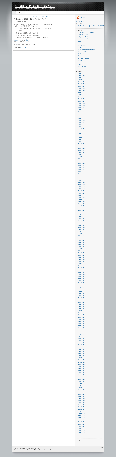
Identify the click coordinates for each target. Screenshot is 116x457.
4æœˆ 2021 (81, 171)
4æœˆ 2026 (81, 73)
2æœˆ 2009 (81, 430)
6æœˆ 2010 (81, 396)
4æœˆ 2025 (81, 92)
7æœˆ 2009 (81, 420)
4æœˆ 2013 (81, 325)
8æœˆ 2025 (81, 84)
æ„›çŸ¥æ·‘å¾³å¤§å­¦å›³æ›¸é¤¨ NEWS (33, 5)
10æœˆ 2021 (81, 159)
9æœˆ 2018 (81, 218)
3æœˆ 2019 (81, 208)
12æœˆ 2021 (81, 154)
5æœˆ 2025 (81, 90)
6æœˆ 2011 (81, 370)
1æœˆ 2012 (81, 355)
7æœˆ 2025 (81, 86)
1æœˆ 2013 (81, 332)
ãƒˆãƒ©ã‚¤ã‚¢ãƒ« (82, 47)
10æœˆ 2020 (81, 180)
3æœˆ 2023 (81, 131)
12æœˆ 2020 (81, 176)
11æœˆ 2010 (81, 385)
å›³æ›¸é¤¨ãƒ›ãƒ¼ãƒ (79, 21)
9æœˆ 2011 (81, 364)
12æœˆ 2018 (81, 212)
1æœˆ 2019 (81, 210)
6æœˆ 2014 (81, 300)
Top (102, 447)
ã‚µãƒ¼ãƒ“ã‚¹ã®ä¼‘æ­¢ (84, 39)
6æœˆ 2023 (81, 124)
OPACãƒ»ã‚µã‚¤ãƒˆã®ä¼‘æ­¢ (86, 32)
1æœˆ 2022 (81, 152)
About (18, 12)
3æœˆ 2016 (81, 259)
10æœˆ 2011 (81, 362)
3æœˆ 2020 (81, 195)
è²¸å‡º (79, 62)
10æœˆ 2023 (81, 116)
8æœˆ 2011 (81, 366)
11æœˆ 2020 (81, 178)
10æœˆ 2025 (81, 82)
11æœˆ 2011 (81, 360)
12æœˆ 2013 (81, 310)
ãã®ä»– (23, 47)
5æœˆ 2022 (81, 144)
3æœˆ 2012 (81, 351)
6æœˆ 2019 (81, 204)
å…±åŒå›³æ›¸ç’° (83, 54)
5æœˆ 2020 (81, 191)
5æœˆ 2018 (81, 225)
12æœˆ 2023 (81, 114)
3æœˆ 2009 (81, 428)
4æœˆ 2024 (81, 107)
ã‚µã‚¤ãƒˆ (80, 41)
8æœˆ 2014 (81, 295)
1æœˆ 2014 (81, 308)
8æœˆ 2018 (81, 221)
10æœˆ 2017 (81, 236)
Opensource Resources (50, 449)
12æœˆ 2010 (81, 383)
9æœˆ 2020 (81, 182)
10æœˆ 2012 (81, 336)
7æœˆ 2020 (81, 186)
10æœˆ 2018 (81, 216)
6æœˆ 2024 (81, 103)
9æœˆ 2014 (81, 293)
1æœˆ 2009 (81, 432)
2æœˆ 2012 (81, 353)
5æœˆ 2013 (81, 323)
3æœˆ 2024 (81, 109)
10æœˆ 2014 (81, 291)
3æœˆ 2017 (81, 242)
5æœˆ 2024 (81, 105)
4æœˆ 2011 (81, 375)
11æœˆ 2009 (81, 411)
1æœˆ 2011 (81, 381)
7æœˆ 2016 (81, 255)
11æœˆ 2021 (81, 156)
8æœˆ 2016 (81, 253)
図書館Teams (29, 40)
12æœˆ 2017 (81, 231)
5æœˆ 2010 (81, 398)
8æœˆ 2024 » (49, 16)
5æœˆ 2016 (81, 257)
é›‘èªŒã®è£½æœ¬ (84, 58)
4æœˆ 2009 (81, 426)
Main (43, 16)
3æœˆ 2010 (81, 402)
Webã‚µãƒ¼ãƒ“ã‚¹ (83, 34)
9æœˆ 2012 (81, 338)
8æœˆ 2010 (81, 392)
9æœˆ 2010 (81, 390)
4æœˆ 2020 (81, 193)
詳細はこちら (17, 40)
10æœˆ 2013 (81, 315)
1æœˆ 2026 (81, 77)
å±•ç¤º (80, 64)
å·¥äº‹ (79, 56)
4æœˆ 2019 (81, 206)
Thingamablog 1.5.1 (82, 442)
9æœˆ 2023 (81, 118)
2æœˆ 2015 (81, 283)
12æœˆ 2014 (81, 287)
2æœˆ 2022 (81, 150)
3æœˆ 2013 (81, 328)
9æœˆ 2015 (81, 268)
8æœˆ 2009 (81, 417)
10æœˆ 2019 (81, 199)
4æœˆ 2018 (81, 227)
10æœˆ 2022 (81, 137)
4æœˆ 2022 (81, 146)
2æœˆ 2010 (81, 404)
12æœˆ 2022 (81, 135)
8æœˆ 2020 (81, 184)
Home (14, 12)
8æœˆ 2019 (81, 201)
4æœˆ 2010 (81, 400)
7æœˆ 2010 (81, 394)
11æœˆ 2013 (81, 313)
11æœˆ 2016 (81, 248)
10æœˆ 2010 (81, 387)
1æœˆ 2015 (81, 285)
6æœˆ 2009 (81, 422)
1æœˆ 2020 (81, 197)
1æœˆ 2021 (81, 174)
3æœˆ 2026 (81, 75)
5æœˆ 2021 (81, 169)
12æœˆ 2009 (81, 409)
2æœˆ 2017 (81, 244)
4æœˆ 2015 (81, 278)
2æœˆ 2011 (81, 379)
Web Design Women (38, 449)
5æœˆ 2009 (81, 424)
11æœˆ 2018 (81, 214)
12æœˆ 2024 (81, 94)
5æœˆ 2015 (81, 276)
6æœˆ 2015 (81, 274)
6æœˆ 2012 (81, 345)
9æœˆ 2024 (81, 97)
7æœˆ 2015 (81, 272)
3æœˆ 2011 (81, 377)
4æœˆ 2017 (81, 240)
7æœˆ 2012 (81, 342)
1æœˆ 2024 (81, 112)
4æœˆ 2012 (81, 349)
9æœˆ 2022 (81, 139)
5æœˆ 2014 (81, 302)
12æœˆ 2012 (81, 334)
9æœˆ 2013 (81, 317)
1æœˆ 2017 (81, 246)
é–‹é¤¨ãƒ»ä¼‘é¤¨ (82, 51)
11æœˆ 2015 (81, 266)
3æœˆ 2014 (81, 306)
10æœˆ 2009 (81, 413)
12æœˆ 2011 (81, 357)
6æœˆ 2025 (81, 88)
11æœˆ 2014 (81, 289)
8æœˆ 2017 (81, 238)
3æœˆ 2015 (81, 280)
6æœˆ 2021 (81, 167)
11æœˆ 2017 (81, 233)
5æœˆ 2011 (81, 372)
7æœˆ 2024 (81, 101)
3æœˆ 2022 (81, 148)
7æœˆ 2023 (81, 122)
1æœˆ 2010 (81, 407)
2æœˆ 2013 (81, 330)
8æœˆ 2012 (81, 340)
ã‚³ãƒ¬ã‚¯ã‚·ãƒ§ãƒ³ (83, 37)
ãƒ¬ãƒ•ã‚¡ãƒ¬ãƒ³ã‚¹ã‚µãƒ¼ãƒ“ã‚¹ (86, 49)
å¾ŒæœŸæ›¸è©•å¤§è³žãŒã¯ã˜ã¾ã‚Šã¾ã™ (30, 19)
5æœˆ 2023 (81, 126)
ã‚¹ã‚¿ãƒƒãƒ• (81, 43)
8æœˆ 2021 (81, 163)
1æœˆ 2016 (81, 261)
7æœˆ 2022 (81, 141)
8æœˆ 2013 (81, 319)
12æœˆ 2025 (81, 79)
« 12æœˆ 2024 (37, 16)
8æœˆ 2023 (81, 120)
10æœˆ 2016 (81, 251)
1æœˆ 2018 (81, 229)
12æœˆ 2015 (81, 263)
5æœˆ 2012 (81, 347)
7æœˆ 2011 (81, 368)
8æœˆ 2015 (81, 270)
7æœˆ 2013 (81, 321)
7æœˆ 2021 (81, 165)
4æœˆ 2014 (81, 304)
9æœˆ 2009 (81, 415)
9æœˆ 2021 (81, 161)
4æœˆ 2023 (81, 129)
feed (82, 17)
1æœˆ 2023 (81, 133)
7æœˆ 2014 (81, 298)
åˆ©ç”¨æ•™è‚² (82, 66)
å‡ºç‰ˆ (80, 60)
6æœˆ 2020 (81, 188)
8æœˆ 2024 (81, 99)
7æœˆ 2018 (81, 223)
